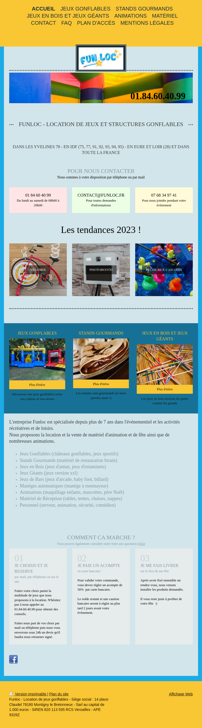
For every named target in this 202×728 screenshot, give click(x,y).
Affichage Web (181, 694)
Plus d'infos (37, 385)
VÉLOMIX (38, 270)
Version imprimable (28, 694)
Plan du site (58, 694)
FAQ (141, 544)
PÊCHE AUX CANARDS (164, 270)
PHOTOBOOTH (101, 270)
